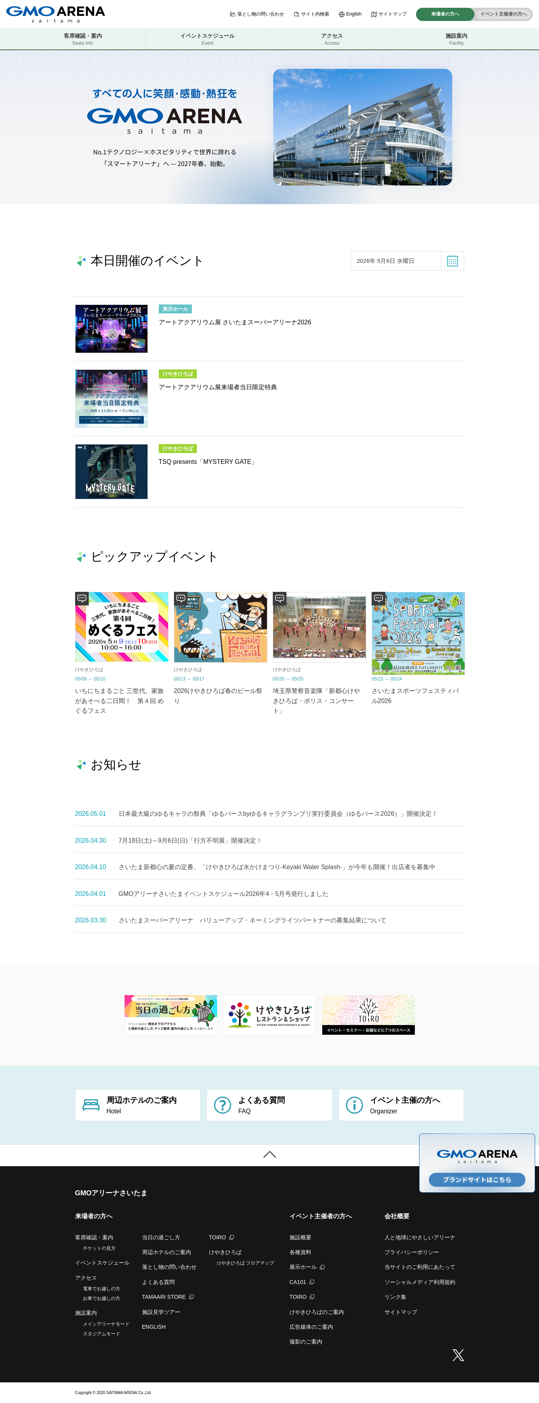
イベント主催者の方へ (503, 14)
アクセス (332, 39)
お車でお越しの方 (101, 1298)
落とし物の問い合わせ (257, 14)
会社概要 (396, 1216)
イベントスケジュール (208, 39)
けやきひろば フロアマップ (245, 1263)
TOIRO (221, 1237)
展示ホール (307, 1267)
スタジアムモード (101, 1334)
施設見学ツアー (161, 1312)
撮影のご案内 (306, 1341)
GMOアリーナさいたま (111, 1193)
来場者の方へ (445, 14)
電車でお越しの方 (101, 1288)
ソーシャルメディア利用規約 (419, 1282)
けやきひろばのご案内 (317, 1312)
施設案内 (457, 39)
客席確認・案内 (83, 39)
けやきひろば (225, 1252)
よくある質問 (158, 1282)
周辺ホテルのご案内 (166, 1252)
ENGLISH (154, 1327)
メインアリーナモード (106, 1324)
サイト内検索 (311, 14)
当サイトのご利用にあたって (419, 1267)
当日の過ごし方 (161, 1237)
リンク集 (395, 1297)
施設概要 (300, 1237)
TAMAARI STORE (168, 1297)
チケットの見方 (99, 1248)
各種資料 (300, 1252)
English (350, 14)
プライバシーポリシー (411, 1252)
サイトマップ (389, 14)
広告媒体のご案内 (311, 1327)
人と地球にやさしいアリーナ (419, 1237)
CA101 (302, 1282)
